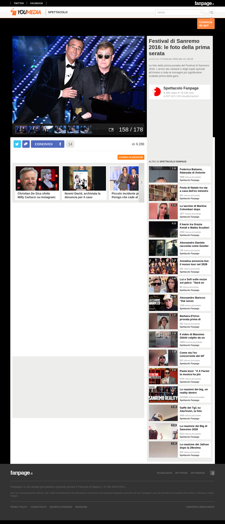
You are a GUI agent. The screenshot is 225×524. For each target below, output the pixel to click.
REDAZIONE (81, 507)
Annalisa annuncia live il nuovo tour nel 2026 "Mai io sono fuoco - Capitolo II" (194, 262)
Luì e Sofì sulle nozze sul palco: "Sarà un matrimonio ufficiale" (193, 281)
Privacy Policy (19, 507)
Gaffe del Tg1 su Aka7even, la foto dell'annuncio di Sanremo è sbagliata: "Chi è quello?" (193, 409)
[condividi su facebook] (26, 144)
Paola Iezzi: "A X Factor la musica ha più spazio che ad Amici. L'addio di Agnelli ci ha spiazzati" (195, 372)
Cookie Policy (39, 507)
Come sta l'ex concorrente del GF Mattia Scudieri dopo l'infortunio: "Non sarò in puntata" (194, 354)
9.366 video (170, 92)
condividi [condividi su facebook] (44, 144)
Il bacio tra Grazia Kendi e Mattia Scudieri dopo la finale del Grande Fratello (194, 226)
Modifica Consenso (61, 507)
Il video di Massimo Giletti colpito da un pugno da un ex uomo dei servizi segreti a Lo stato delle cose (194, 336)
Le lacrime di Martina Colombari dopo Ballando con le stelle (193, 207)
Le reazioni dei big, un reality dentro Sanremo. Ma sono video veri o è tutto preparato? (194, 391)
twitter (19, 3)
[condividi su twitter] (17, 144)
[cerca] (179, 12)
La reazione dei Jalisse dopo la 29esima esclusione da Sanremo (194, 446)
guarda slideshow (131, 157)
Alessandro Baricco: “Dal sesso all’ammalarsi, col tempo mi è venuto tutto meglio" (193, 299)
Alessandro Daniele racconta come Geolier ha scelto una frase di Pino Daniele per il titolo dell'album (194, 244)
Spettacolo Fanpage (181, 88)
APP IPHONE (181, 473)
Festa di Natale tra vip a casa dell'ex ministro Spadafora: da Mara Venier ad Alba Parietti (194, 189)
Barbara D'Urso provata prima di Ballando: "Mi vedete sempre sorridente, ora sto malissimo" (194, 317)
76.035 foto (187, 92)
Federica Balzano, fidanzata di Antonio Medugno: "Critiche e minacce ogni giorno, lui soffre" (193, 171)
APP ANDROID (198, 473)
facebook (36, 3)
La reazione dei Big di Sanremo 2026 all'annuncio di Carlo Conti (193, 427)
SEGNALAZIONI (164, 473)
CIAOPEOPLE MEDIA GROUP (200, 507)
